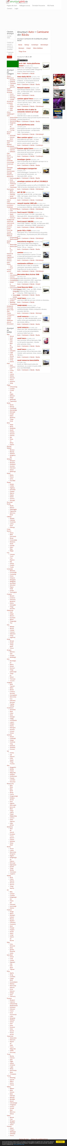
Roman (12, 883)
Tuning (12, 130)
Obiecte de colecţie (10, 254)
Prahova (9, 910)
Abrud (12, 336)
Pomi (11, 268)
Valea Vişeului (12, 820)
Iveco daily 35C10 (24, 76)
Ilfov (8, 765)
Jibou (11, 948)
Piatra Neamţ (12, 880)
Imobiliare (10, 207)
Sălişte (12, 993)
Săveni (12, 470)
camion (20, 252)
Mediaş (12, 984)
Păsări (12, 106)
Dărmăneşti (44, 45)
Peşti (11, 108)
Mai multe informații (19, 1144)
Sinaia (12, 931)
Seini (11, 801)
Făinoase (12, 97)
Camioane (43, 32)
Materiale (9, 234)
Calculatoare (10, 146)
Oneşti (28, 48)
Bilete (11, 191)
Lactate (12, 99)
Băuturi (9, 132)
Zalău (11, 953)
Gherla (12, 563)
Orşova (12, 839)
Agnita (12, 973)
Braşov (9, 482)
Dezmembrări (14, 121)
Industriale (10, 221)
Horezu (12, 1106)
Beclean (12, 450)
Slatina (12, 908)
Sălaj (8, 942)
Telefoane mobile (13, 184)
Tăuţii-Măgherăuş (13, 815)
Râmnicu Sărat (12, 514)
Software (12, 151)
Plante (9, 264)
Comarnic (13, 924)
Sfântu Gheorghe (13, 604)
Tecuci (12, 648)
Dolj (8, 625)
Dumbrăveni (13, 982)
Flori (11, 266)
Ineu (11, 372)
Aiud (11, 338)
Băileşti (12, 626)
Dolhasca (12, 1007)
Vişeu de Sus (12, 824)
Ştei (11, 437)
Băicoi (11, 913)
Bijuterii (9, 144)
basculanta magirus (25, 241)
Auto (31, 32)
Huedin (12, 565)
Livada (12, 960)
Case (11, 210)
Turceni (12, 681)
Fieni (11, 612)
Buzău (9, 504)
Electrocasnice (14, 178)
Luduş (12, 850)
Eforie (11, 576)
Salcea (12, 1022)
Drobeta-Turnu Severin (12, 836)
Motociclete (13, 244)
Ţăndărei (12, 747)
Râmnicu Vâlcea (12, 1113)
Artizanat (12, 135)
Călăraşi (9, 516)
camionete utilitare (25, 263)
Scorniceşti (13, 906)
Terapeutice (13, 304)
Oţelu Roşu (11, 548)
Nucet (11, 430)
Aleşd (11, 424)
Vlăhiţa (12, 706)
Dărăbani (12, 464)
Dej (11, 561)
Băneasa (12, 570)
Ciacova (12, 1058)
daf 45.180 (21, 192)
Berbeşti (12, 1099)
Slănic (11, 933)
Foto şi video (9, 201)
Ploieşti (12, 928)
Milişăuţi (12, 1018)
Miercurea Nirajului (13, 853)
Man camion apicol (24, 137)
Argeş (8, 385)
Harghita (9, 682)
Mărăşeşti (13, 1132)
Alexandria (13, 1038)
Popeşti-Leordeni (12, 779)
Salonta (12, 435)
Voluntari (12, 782)
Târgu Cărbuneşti (13, 670)
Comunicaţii (10, 162)
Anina (11, 533)
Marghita (12, 428)
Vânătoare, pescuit (10, 321)
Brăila (8, 473)
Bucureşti (10, 502)
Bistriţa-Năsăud (9, 447)
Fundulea (13, 522)
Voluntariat (10, 324)
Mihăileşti (13, 657)
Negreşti (12, 1123)
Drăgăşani (13, 1105)
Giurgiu (9, 650)
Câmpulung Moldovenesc (14, 1004)
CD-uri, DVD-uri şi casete (10, 157)
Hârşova (12, 578)
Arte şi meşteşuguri (10, 113)
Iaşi (8, 751)
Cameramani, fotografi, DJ (17, 291)
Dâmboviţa (10, 610)
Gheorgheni (13, 695)
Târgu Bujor (11, 645)
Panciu (12, 1135)
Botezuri (12, 193)
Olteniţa (12, 527)
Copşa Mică (12, 979)
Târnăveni (13, 872)
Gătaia (12, 1063)
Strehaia (12, 841)
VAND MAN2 (22, 305)
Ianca (11, 479)
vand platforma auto (25, 125)
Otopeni (12, 774)
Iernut (11, 848)
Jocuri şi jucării (9, 227)
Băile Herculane (13, 535)
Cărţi (8, 153)
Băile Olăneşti (12, 1095)
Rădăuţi (12, 1020)
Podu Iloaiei (11, 759)
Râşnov (12, 493)
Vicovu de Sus (12, 1033)
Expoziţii (12, 194)
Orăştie (12, 724)
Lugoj (11, 1067)
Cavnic (12, 794)
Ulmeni (12, 818)
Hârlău (12, 753)
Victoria (12, 498)
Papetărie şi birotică (10, 258)
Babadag (12, 1077)
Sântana (12, 381)
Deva (11, 715)
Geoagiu (12, 717)
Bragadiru (13, 767)
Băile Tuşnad (12, 685)
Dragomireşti (14, 796)
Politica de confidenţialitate (39, 1139)
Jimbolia (12, 1065)
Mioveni (12, 396)
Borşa (11, 792)
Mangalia (13, 580)
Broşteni (12, 1000)
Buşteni (12, 920)
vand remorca (22, 316)
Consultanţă (13, 278)
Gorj (8, 659)
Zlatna (12, 361)
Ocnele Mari (12, 1109)
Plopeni (12, 930)
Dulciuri (12, 96)
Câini (11, 105)
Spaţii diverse (12, 215)
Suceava (9, 998)
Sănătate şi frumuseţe (10, 307)
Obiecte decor (12, 138)
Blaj (11, 349)
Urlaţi (11, 935)
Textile (9, 313)
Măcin (12, 1081)
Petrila (12, 726)
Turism (9, 317)
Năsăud (12, 453)
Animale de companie (10, 102)
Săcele (12, 497)
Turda (12, 567)
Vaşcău (12, 444)
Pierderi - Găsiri (9, 261)
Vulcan (12, 733)
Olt (8, 890)
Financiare (13, 299)
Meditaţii (12, 302)
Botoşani (9, 459)
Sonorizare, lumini (16, 296)
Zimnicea (12, 1052)
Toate (26, 60)
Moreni (12, 616)
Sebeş (11, 358)
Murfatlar (13, 583)
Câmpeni (12, 351)
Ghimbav (12, 489)
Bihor (8, 423)
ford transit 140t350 (25, 221)
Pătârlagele (13, 509)
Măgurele (13, 772)
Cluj (8, 552)
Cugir (11, 352)
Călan (11, 713)
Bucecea (12, 462)
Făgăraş (12, 488)
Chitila (12, 771)
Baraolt (12, 596)
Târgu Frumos (12, 763)
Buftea (12, 769)
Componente (14, 148)
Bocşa (11, 538)
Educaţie (9, 173)
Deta (11, 1059)
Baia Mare (11, 786)
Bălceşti (12, 1097)
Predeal (12, 491)
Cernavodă (13, 572)
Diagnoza (12, 123)
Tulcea (9, 1076)
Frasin (12, 1011)
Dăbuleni (12, 634)
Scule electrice (12, 181)
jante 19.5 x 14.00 (24, 230)
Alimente (9, 92)
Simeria (12, 729)
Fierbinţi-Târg (12, 743)
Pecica (12, 379)
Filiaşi (11, 635)
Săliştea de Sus (12, 799)
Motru (12, 664)
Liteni (11, 1016)
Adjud (11, 1128)
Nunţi (11, 196)
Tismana (12, 679)
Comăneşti (34, 45)
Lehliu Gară (12, 524)
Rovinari (12, 668)
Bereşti (12, 641)
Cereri (19, 60)
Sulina (12, 1083)
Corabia (12, 895)
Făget (11, 1061)
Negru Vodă (12, 588)
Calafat (12, 630)
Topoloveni (13, 401)
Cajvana (12, 1002)
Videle (11, 1050)
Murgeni (12, 1121)
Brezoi (12, 1101)
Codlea (12, 486)
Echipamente (14, 237)
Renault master (23, 88)
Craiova (12, 632)
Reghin (12, 856)
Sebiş (11, 383)
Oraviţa (12, 545)
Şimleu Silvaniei (12, 950)
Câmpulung (13, 387)
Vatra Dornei (12, 1030)
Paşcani (12, 756)
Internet (12, 150)
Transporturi (10, 315)
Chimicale (10, 160)
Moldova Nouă (12, 542)
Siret (11, 1023)
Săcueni (12, 434)
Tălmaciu (13, 996)
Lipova (12, 374)
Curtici (12, 370)
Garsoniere (13, 212)
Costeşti (12, 388)
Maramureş (10, 783)
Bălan (11, 688)
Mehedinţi (10, 827)
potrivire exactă (10, 53)
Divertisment (10, 171)
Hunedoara (10, 708)
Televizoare (13, 187)
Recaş (11, 1068)
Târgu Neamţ (12, 887)
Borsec (12, 690)
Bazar (8, 133)
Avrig (11, 975)
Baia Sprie (11, 790)
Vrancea (9, 1126)
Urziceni (12, 749)
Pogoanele (13, 511)
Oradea (12, 432)
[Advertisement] (33, 18)
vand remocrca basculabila (28, 360)
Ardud (12, 957)
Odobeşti (12, 1133)
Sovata (12, 866)
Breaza (12, 919)
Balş (11, 892)
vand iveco (21, 298)
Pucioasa (12, 617)
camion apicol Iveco (25, 98)
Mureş (9, 846)
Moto (8, 243)
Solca (11, 1025)
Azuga (12, 911)
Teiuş (11, 360)
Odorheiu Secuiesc (13, 701)
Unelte (9, 318)
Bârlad (12, 1117)
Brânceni (12, 1040)
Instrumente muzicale (10, 224)
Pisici (11, 110)
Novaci (12, 666)
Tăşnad (12, 969)
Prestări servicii (9, 270)
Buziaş (12, 1056)
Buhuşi (27, 45)
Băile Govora (12, 1091)
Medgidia (13, 581)
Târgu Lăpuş (11, 811)
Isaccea (12, 1079)
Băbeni (12, 1088)
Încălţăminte (10, 219)
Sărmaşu (12, 863)
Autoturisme (13, 117)
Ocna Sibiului (12, 990)
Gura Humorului (13, 1013)
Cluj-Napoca (12, 559)
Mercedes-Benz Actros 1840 (28, 274)
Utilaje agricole (12, 86)
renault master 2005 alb (27, 203)
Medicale (9, 235)
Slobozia (12, 745)
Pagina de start (24, 1139)
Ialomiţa (9, 735)
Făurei (12, 477)
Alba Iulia (11, 340)
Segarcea (12, 637)
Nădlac (12, 376)
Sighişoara (13, 865)
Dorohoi (12, 466)
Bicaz (11, 877)
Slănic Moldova (38, 48)
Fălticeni (12, 1009)
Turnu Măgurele (13, 1048)
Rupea (12, 495)
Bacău (25, 34)
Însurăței (12, 480)
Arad (8, 363)
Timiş (8, 1054)
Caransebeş (13, 540)
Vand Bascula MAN (24, 287)
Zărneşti (12, 500)
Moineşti (21, 48)
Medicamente (14, 239)
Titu (11, 623)
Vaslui (8, 1115)
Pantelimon (13, 776)
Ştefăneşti (13, 399)
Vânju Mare (11, 844)
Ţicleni (12, 677)
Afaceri (9, 76)
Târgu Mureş (12, 869)
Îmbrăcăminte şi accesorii (11, 204)
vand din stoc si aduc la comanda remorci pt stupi (27, 110)
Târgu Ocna (22, 51)
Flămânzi (12, 468)
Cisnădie (12, 976)
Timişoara (13, 1074)
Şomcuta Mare (12, 808)
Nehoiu (12, 507)
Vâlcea (9, 1087)
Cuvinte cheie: (9, 37)
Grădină (12, 81)
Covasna (9, 594)
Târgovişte (13, 621)
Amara (12, 736)
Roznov (12, 884)
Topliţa (12, 704)
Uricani (12, 731)
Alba (8, 334)
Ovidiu (12, 590)
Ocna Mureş (12, 355)
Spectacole (13, 198)
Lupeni (12, 722)
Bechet (12, 628)
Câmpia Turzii (12, 555)
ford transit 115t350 (25, 212)
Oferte (22, 60)
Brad (11, 711)
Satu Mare (10, 955)
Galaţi (8, 639)
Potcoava (12, 904)
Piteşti (11, 397)
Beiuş (11, 426)
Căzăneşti (13, 738)
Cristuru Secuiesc (12, 692)
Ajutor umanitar (9, 89)
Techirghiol (13, 592)
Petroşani (12, 727)
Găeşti (12, 614)
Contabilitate (14, 280)
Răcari (12, 619)
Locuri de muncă (9, 231)
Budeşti (12, 518)
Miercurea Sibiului (13, 986)
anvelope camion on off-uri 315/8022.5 (32, 181)
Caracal (12, 893)
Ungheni (12, 874)
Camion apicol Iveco (25, 148)
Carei (11, 958)
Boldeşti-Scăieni (12, 916)
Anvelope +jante (23, 159)
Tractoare (13, 83)
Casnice (12, 277)
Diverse (9, 169)
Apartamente (14, 209)
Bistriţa (12, 452)
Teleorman (10, 1036)
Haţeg (11, 718)
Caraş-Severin (9, 530)
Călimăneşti (13, 1103)
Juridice (12, 301)
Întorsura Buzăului (12, 600)
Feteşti (12, 740)
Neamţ (9, 875)
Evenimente (10, 189)
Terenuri (12, 218)
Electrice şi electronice (10, 175)
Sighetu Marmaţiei (13, 804)
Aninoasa (12, 709)
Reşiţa (11, 551)
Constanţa (10, 569)
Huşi (11, 1119)
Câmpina (12, 922)
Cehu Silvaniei (12, 945)
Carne (11, 94)
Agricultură (10, 78)
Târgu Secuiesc (12, 607)
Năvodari (12, 585)
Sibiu (8, 971)
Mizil (11, 926)
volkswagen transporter (27, 168)
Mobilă (9, 241)
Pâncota (12, 378)
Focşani (12, 1130)
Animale (12, 80)
